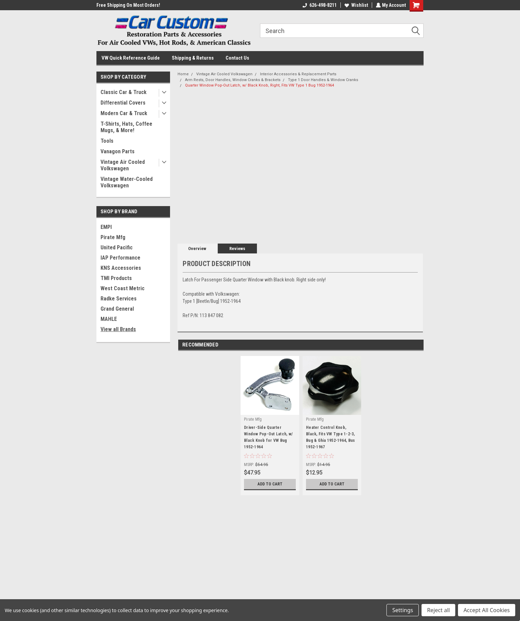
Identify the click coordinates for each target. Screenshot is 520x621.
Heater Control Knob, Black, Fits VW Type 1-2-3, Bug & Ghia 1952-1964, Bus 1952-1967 (330, 437)
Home (183, 74)
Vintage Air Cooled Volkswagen (123, 165)
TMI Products (116, 278)
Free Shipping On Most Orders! (128, 5)
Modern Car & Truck (124, 113)
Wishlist (355, 5)
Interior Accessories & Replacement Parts (298, 74)
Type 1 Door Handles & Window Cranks (323, 80)
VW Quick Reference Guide (131, 58)
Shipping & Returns (193, 58)
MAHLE (109, 319)
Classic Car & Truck (124, 92)
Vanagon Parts (118, 151)
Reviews (237, 248)
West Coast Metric (122, 288)
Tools (107, 141)
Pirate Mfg (113, 237)
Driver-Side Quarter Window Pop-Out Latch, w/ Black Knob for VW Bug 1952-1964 (268, 437)
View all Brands (118, 329)
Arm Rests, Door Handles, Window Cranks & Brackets (232, 80)
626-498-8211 (319, 5)
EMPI (106, 227)
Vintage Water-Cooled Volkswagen (127, 182)
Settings (402, 610)
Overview (197, 248)
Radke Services (119, 298)
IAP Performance (120, 257)
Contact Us (237, 58)
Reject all (438, 610)
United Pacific (117, 247)
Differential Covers (123, 102)
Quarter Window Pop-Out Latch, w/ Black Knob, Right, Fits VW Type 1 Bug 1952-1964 (259, 85)
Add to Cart (270, 484)
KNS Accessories (121, 268)
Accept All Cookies (486, 610)
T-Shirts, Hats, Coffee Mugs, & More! (126, 127)
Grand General (117, 309)
